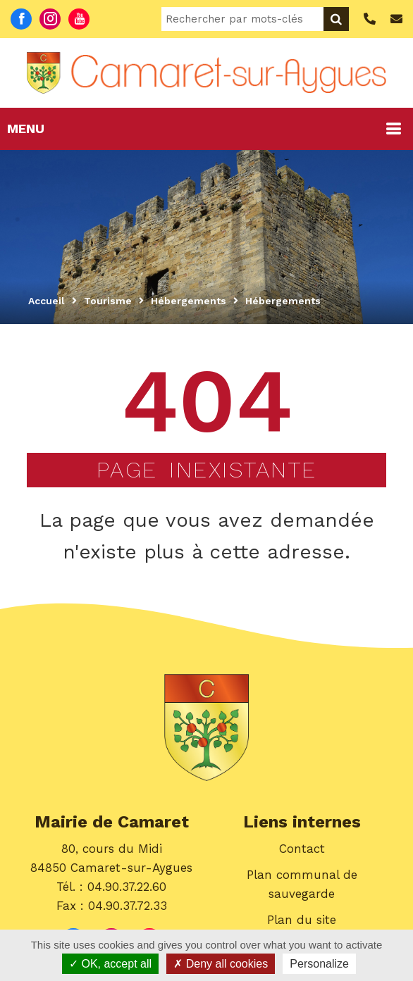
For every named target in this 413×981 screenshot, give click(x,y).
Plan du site (301, 920)
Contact (302, 849)
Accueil (46, 300)
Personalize (319, 964)
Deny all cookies (220, 964)
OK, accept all (110, 964)
